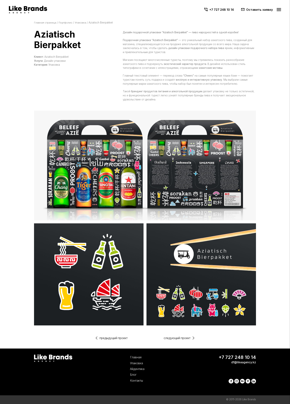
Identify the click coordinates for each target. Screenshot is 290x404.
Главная (133, 357)
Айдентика (134, 368)
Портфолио (66, 22)
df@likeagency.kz (243, 362)
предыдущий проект (112, 338)
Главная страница (45, 22)
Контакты (133, 380)
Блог (130, 374)
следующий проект (178, 338)
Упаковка (81, 22)
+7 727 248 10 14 (221, 9)
